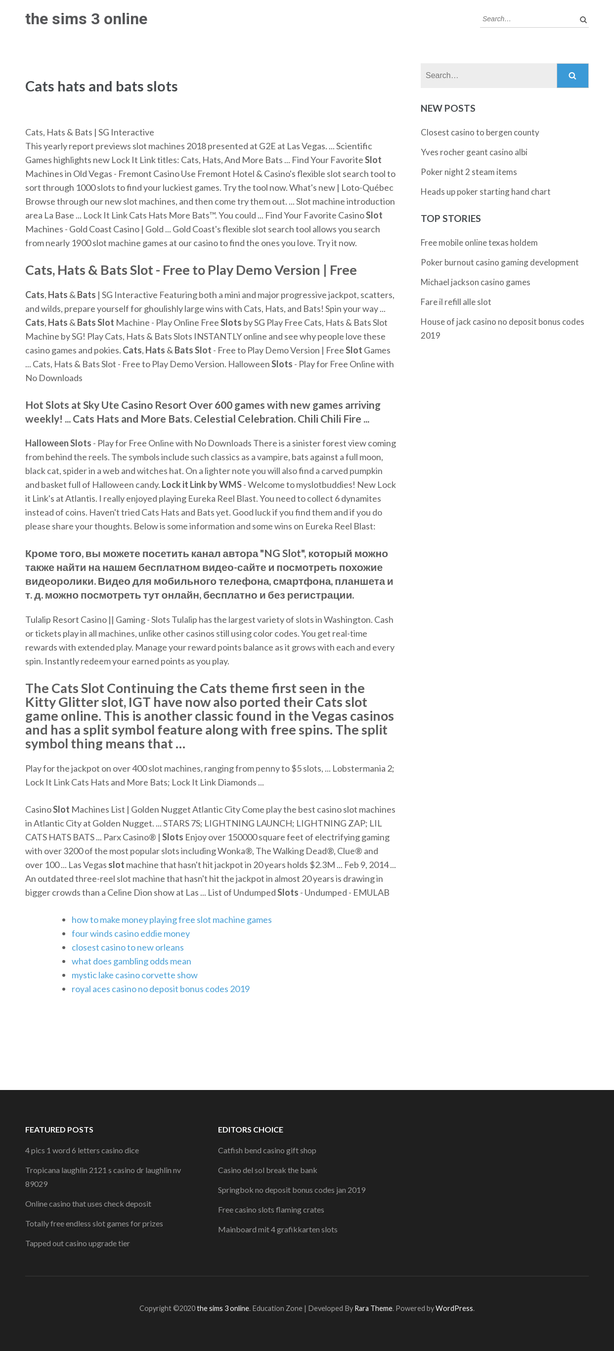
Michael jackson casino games (475, 282)
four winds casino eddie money (131, 933)
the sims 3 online (86, 18)
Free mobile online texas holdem (479, 242)
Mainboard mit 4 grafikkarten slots (278, 1229)
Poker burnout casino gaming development (500, 262)
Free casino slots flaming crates (271, 1209)
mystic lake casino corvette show (135, 974)
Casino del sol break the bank (267, 1170)
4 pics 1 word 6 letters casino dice (82, 1150)
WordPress (454, 1308)
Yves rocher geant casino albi (474, 152)
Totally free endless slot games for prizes (94, 1223)
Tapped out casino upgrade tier (77, 1243)
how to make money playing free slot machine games (172, 919)
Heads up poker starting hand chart (486, 191)
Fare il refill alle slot (456, 302)
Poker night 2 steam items (469, 172)
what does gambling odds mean (131, 961)
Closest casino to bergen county (480, 132)
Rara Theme (373, 1308)
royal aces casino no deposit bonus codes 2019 (161, 988)
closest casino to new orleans (128, 947)
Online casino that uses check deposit (88, 1203)
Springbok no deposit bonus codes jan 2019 (291, 1189)
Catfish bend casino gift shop (267, 1150)
